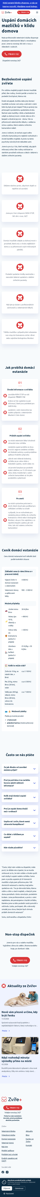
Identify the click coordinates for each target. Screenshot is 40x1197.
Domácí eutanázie (8, 1139)
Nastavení (9, 1194)
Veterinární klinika (8, 1131)
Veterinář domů (8, 1143)
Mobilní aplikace (8, 1151)
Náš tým (5, 1147)
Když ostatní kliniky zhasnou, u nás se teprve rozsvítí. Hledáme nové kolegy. (20, 5)
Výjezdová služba (8, 1135)
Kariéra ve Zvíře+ (29, 1140)
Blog (27, 1135)
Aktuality (29, 1131)
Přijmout (7, 1188)
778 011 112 (12, 54)
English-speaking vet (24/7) (9, 1159)
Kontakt (29, 1145)
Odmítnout (19, 1188)
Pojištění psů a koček (10, 1154)
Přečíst (6, 1031)
